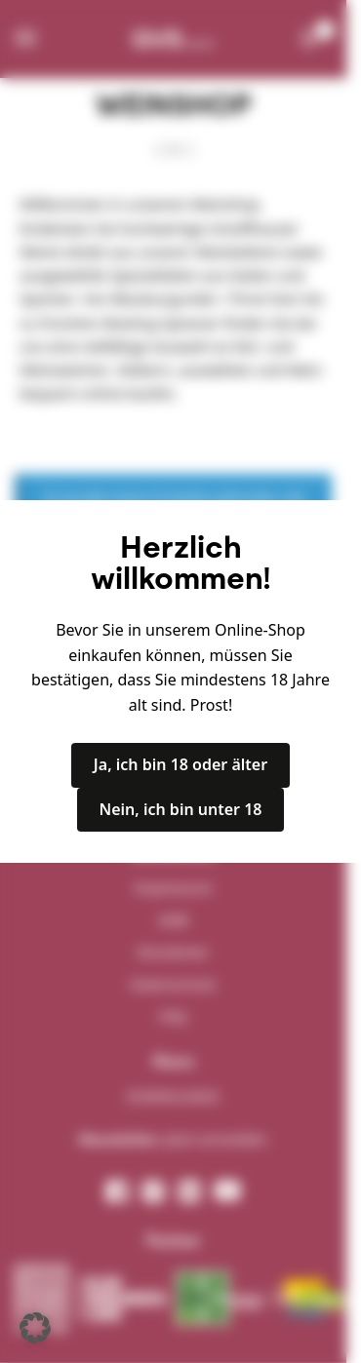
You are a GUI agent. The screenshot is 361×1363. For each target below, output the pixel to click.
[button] (35, 1328)
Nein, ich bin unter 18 (181, 809)
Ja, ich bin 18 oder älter (180, 764)
